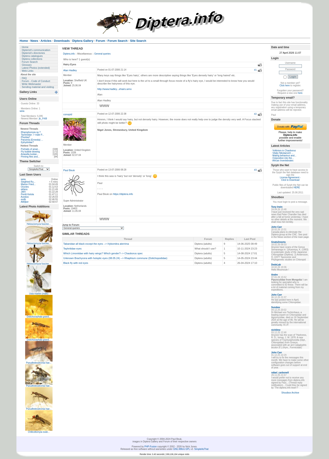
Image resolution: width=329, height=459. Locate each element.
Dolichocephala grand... (39, 316)
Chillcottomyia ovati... (38, 432)
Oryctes (25, 187)
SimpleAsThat (201, 449)
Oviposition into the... (283, 158)
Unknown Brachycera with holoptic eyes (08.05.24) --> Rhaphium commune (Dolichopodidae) (115, 258)
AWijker (25, 202)
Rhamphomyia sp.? (31, 132)
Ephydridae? (27, 142)
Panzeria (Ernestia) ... (32, 140)
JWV (23, 192)
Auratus (25, 197)
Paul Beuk (69, 170)
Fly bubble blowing (30, 151)
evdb (23, 199)
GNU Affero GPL (181, 449)
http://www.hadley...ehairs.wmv (114, 89)
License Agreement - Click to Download (290, 178)
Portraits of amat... (30, 149)
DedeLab (276, 264)
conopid (67, 114)
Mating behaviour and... (285, 155)
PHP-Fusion (150, 446)
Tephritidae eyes (72, 248)
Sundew (275, 307)
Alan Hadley (70, 70)
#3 (255, 170)
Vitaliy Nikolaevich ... (283, 153)
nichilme (276, 330)
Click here (285, 85)
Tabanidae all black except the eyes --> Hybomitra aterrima (96, 243)
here (300, 93)
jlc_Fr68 (43, 118)
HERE (297, 187)
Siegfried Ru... (28, 182)
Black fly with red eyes (75, 263)
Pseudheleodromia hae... (38, 363)
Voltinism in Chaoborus (284, 150)
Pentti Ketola (27, 194)
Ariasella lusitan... (30, 154)
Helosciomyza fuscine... (39, 224)
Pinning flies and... (30, 156)
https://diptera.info (123, 194)
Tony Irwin (276, 207)
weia (22, 111)
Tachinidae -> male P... (32, 135)
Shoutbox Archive (290, 392)
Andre (274, 274)
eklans (24, 189)
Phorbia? (25, 137)
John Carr (276, 227)
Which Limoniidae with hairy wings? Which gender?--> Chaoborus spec (103, 253)
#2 (255, 114)
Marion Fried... (28, 184)
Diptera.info (69, 53)
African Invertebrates (282, 160)
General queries (102, 53)
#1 (255, 70)
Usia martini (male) (38, 293)
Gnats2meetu (278, 242)
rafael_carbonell (280, 372)
